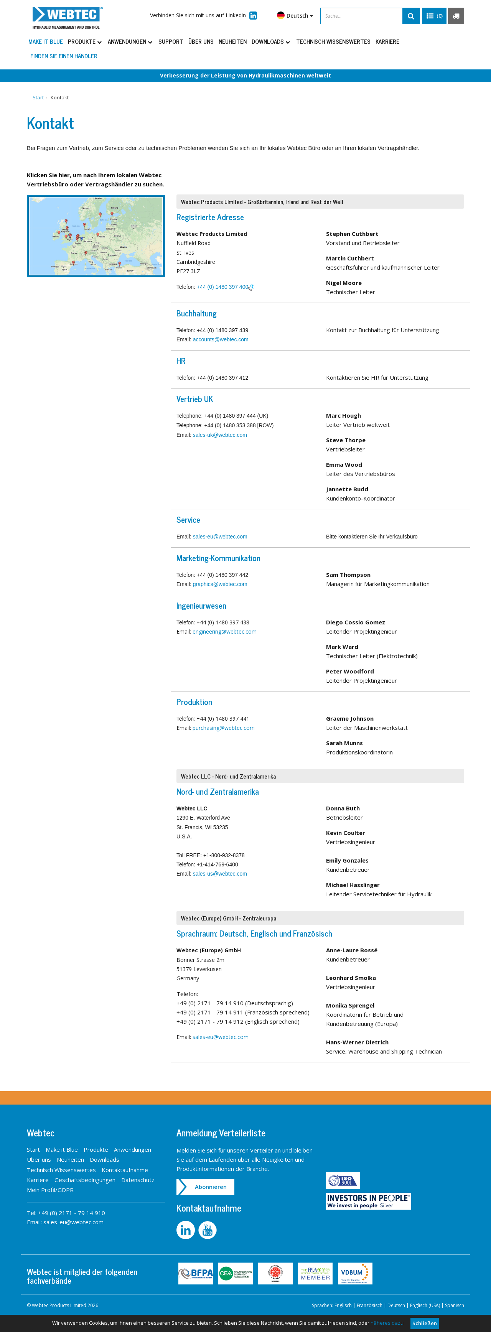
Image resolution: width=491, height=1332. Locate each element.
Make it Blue (45, 41)
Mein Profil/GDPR (50, 1190)
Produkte (85, 41)
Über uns (201, 41)
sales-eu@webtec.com (220, 537)
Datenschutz (138, 1180)
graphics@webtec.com (220, 584)
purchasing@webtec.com (224, 728)
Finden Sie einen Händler (63, 56)
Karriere (387, 41)
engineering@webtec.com (225, 631)
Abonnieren (211, 1187)
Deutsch (295, 15)
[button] (434, 16)
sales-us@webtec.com (220, 874)
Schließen (424, 1323)
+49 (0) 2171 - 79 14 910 (71, 1213)
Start (38, 97)
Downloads (271, 41)
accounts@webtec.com (221, 340)
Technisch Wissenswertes (333, 41)
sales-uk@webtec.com (220, 435)
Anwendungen (130, 41)
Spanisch (454, 1305)
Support (170, 41)
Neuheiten (233, 41)
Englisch (343, 1305)
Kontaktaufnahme (125, 1170)
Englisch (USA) (425, 1305)
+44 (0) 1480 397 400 (222, 287)
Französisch (369, 1305)
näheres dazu (387, 1322)
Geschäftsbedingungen (84, 1180)
